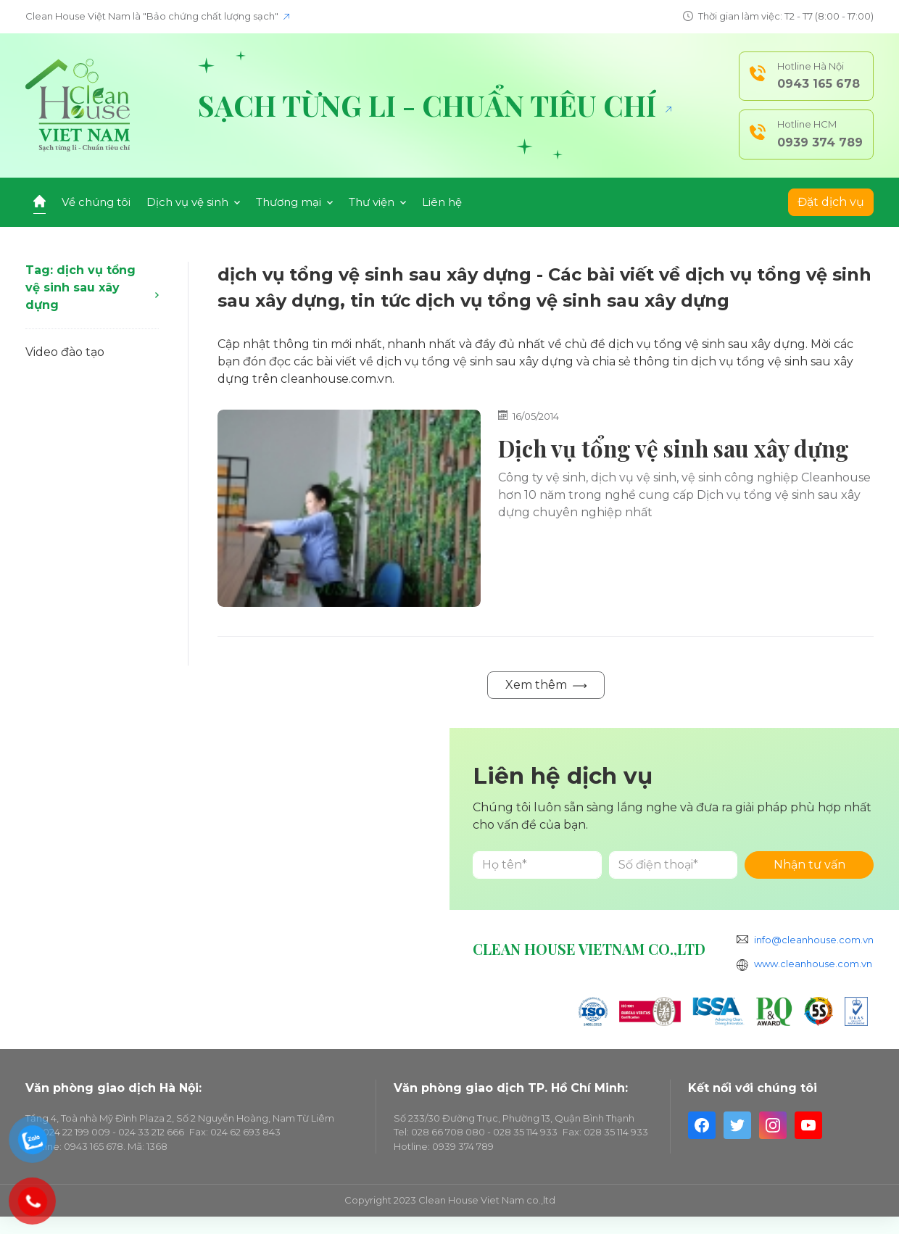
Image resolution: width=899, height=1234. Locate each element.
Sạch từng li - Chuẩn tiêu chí (434, 105)
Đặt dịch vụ (831, 202)
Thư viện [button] (377, 202)
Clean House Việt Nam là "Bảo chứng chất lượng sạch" (157, 16)
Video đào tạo (64, 352)
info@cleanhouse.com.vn (814, 939)
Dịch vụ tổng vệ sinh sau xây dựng (673, 448)
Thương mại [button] (294, 202)
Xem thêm (546, 685)
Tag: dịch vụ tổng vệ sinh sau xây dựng (92, 287)
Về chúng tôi (96, 202)
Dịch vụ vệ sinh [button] (193, 202)
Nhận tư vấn (809, 864)
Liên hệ (442, 202)
